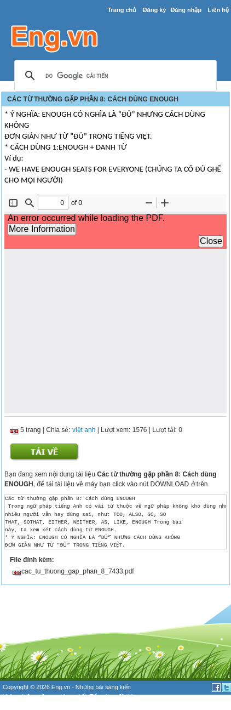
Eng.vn (60, 687)
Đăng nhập (185, 10)
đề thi (125, 696)
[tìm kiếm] (113, 76)
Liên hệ (217, 10)
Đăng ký (154, 10)
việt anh (83, 430)
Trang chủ (121, 10)
